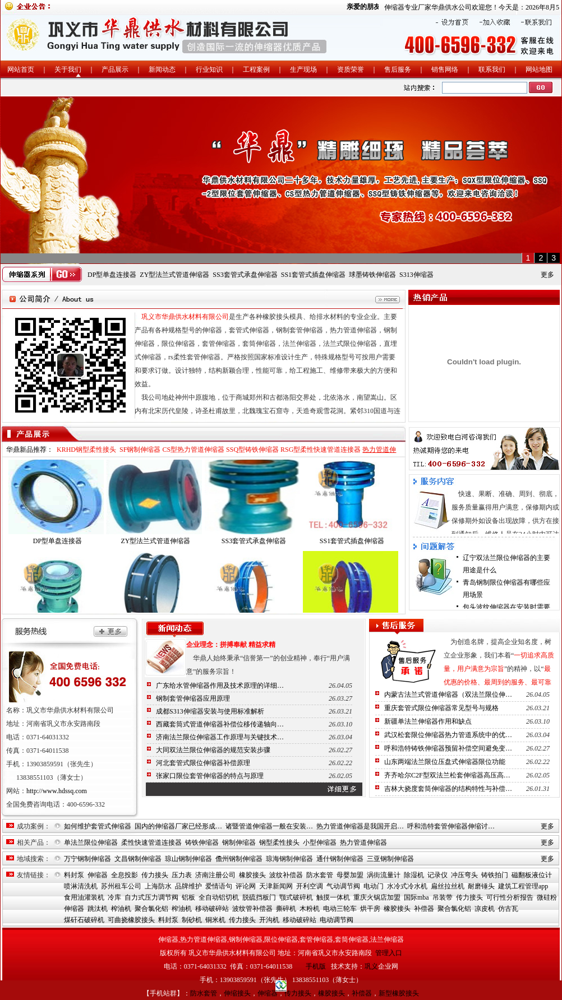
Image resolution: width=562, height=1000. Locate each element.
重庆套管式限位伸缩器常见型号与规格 (441, 708)
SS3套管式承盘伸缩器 (245, 275)
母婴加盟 (350, 875)
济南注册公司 (215, 875)
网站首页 (20, 69)
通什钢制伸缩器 (339, 859)
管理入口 (388, 953)
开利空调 (309, 886)
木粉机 (310, 909)
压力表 (182, 875)
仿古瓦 (508, 909)
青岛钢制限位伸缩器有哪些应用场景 (506, 588)
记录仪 (437, 875)
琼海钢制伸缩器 (289, 859)
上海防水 (158, 886)
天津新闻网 (276, 886)
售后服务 (397, 69)
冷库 (114, 897)
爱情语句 (218, 886)
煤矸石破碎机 (84, 920)
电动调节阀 (336, 920)
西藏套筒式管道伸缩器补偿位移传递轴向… (220, 724)
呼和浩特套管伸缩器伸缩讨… (451, 826)
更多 (547, 275)
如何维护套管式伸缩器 (97, 826)
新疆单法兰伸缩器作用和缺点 (428, 721)
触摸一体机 (333, 897)
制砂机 (192, 920)
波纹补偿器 (286, 875)
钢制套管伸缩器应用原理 (193, 698)
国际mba (416, 897)
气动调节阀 (343, 886)
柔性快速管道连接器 (151, 842)
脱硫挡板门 (259, 897)
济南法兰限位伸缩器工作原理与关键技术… (220, 737)
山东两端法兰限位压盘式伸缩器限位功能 (444, 762)
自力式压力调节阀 (151, 897)
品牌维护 (188, 886)
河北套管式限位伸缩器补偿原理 (203, 763)
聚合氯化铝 (151, 909)
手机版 (316, 966)
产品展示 (115, 69)
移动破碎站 (212, 909)
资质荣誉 (350, 69)
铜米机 (215, 920)
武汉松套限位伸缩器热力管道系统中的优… (448, 735)
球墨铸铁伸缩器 (372, 275)
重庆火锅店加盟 (376, 897)
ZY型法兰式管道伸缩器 (174, 275)
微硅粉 (547, 897)
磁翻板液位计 (532, 875)
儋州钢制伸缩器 (238, 859)
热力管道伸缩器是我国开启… (360, 826)
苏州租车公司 (121, 886)
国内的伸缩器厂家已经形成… (178, 826)
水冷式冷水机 (407, 886)
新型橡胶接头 (399, 993)
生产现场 (303, 69)
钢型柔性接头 (279, 842)
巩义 (371, 966)
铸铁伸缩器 (202, 842)
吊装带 (442, 897)
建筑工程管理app (523, 886)
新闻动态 (162, 69)
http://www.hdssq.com (56, 791)
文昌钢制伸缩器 (138, 859)
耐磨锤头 (481, 886)
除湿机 (414, 875)
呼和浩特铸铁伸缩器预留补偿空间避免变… (448, 748)
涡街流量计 (383, 875)
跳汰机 (97, 909)
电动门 (373, 886)
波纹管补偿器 (252, 909)
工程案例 (256, 69)
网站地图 (539, 69)
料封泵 (74, 875)
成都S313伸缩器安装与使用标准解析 (210, 711)
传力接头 (154, 875)
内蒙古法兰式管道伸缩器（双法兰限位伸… (448, 694)
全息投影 (124, 875)
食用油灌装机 (84, 897)
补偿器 (424, 909)
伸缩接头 (237, 993)
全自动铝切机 (219, 897)
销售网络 (444, 69)
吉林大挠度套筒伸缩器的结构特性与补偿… (448, 789)
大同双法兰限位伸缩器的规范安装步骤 (213, 750)
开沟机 (269, 920)
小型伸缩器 (320, 842)
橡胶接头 (252, 875)
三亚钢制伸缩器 (390, 859)
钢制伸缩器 (239, 842)
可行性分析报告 (509, 897)
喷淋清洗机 (81, 886)
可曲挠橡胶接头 (131, 920)
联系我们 (491, 69)
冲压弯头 (464, 875)
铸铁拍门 (494, 875)
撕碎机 (286, 909)
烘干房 (370, 909)
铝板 (188, 897)
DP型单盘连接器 (111, 275)
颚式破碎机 (296, 897)
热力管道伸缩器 (363, 842)
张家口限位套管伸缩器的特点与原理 (210, 776)
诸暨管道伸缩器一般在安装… (269, 826)
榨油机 (121, 909)
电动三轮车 (340, 909)
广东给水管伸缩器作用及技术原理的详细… (220, 685)
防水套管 (319, 875)
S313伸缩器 (416, 275)
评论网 (246, 886)
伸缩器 (97, 875)
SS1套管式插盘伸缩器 (313, 275)
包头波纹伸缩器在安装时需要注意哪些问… (506, 613)
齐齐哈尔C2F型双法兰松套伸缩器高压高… (447, 775)
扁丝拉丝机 (447, 886)
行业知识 (209, 69)
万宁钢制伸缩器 (87, 859)
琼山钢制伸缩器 (188, 859)
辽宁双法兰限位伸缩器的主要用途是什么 (506, 564)
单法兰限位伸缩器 (91, 842)
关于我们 (67, 69)
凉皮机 (485, 909)
